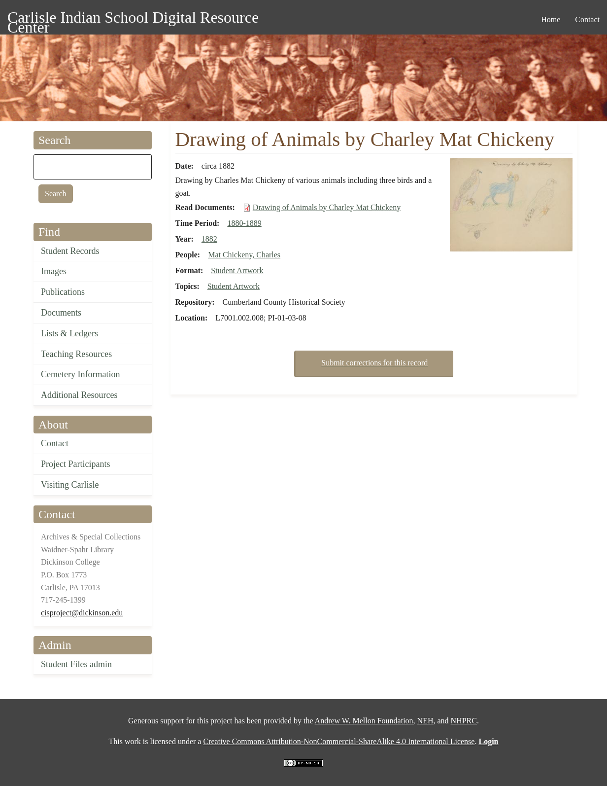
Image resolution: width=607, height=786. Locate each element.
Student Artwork (237, 270)
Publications (63, 292)
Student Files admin (76, 664)
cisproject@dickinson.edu (82, 612)
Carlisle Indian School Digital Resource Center (133, 19)
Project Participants (75, 464)
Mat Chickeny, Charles (244, 254)
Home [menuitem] (550, 19)
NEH (425, 720)
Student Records (70, 251)
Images (54, 271)
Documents (61, 313)
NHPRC (464, 720)
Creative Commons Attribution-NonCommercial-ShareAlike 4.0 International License (338, 741)
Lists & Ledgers (69, 333)
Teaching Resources (76, 354)
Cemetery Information (80, 374)
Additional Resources (79, 395)
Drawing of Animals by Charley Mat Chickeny (327, 207)
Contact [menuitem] (587, 19)
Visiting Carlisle (70, 485)
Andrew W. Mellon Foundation (364, 720)
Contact (54, 443)
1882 (209, 239)
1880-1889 (244, 223)
